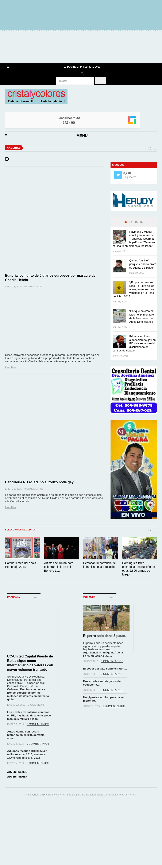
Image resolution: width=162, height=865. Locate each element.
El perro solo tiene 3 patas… (105, 636)
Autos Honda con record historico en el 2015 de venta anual (26, 735)
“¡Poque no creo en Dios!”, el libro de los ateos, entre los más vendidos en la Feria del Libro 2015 (133, 289)
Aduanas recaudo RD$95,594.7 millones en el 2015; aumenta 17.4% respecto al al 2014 (27, 754)
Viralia (132, 794)
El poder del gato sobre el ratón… (105, 668)
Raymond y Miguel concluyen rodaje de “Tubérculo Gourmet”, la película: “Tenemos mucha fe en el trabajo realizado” (134, 239)
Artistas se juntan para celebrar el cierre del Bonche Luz (58, 566)
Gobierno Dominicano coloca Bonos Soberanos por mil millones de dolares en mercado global (28, 694)
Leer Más (10, 367)
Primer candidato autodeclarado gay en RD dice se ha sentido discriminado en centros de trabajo (134, 343)
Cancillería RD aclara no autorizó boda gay (39, 482)
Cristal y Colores (55, 794)
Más (37, 597)
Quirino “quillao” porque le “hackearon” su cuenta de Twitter (142, 264)
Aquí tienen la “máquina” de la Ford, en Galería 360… (103, 654)
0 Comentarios (33, 489)
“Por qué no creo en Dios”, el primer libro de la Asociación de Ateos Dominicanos (141, 316)
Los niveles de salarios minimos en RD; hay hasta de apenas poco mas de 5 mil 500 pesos (29, 715)
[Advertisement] (81, 31)
